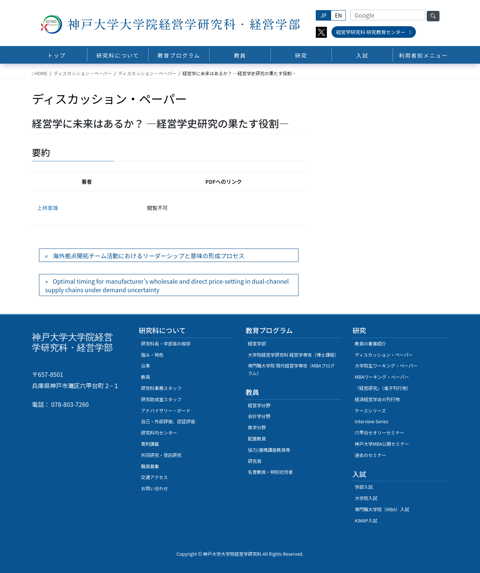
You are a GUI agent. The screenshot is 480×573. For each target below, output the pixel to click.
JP (323, 15)
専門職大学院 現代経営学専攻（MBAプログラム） (291, 369)
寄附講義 (150, 444)
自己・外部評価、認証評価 (168, 421)
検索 (433, 16)
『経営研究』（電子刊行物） (383, 388)
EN (338, 15)
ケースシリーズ (370, 410)
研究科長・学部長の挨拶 (165, 343)
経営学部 (257, 343)
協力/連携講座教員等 (269, 449)
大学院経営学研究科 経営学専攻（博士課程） (293, 354)
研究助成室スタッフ (161, 399)
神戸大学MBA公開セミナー (382, 444)
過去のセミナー (370, 455)
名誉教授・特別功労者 (270, 472)
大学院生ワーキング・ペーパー (386, 365)
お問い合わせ (154, 488)
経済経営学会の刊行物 (377, 399)
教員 (145, 377)
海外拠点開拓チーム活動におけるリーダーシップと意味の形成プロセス (148, 255)
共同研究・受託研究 (161, 455)
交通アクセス (154, 477)
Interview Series (371, 421)
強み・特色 (152, 354)
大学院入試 (366, 498)
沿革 (145, 365)
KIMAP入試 (366, 520)
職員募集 (150, 466)
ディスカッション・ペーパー (384, 354)
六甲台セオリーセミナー (379, 432)
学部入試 (364, 487)
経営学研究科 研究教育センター (373, 32)
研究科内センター (159, 432)
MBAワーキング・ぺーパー (382, 377)
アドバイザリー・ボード (165, 410)
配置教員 (257, 438)
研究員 (254, 461)
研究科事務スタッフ (161, 388)
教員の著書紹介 (370, 343)
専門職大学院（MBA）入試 (382, 509)
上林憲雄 (47, 207)
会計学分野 (259, 416)
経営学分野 (259, 405)
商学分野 (257, 427)
